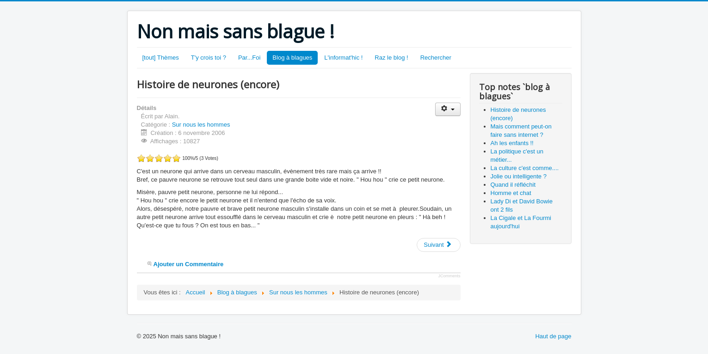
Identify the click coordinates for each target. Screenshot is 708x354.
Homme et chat (511, 192)
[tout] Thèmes (160, 57)
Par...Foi (249, 57)
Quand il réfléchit (513, 184)
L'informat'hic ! (343, 57)
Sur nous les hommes (201, 124)
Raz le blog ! (391, 57)
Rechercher (435, 57)
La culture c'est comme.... (525, 168)
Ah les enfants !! (512, 143)
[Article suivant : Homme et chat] (438, 245)
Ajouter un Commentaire (189, 264)
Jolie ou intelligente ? (519, 176)
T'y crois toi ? (208, 57)
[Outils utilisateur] (448, 109)
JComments (449, 276)
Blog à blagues (292, 57)
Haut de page (553, 336)
